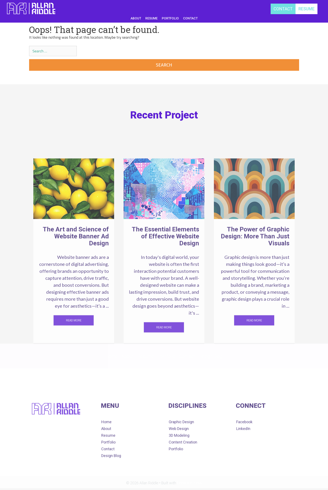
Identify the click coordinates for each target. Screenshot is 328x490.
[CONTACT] (283, 9)
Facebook (244, 439)
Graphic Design (181, 439)
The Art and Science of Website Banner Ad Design (76, 267)
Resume (145, 356)
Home (111, 356)
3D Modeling (179, 453)
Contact (187, 356)
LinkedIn (243, 446)
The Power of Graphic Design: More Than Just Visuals (255, 267)
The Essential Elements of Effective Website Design (165, 267)
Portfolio (166, 356)
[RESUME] (306, 9)
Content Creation (183, 459)
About (127, 356)
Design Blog (211, 356)
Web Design (179, 446)
